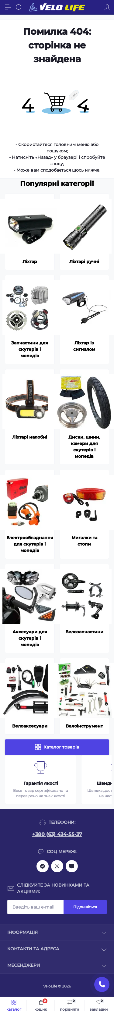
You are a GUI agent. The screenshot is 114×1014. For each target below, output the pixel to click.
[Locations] (96, 7)
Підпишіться (85, 907)
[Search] (19, 7)
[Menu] (8, 7)
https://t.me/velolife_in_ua (42, 866)
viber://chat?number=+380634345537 (57, 866)
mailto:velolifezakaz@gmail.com (71, 866)
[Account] (107, 7)
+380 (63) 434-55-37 (57, 834)
